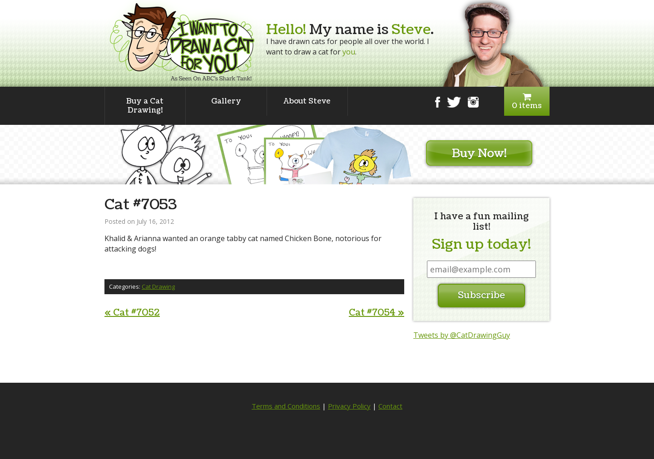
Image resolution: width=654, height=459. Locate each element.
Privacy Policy (349, 405)
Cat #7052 (132, 312)
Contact (390, 405)
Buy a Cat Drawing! (145, 105)
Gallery (226, 101)
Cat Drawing (158, 286)
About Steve (307, 101)
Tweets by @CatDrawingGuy (461, 335)
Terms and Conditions (286, 405)
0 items (527, 101)
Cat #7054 (376, 312)
